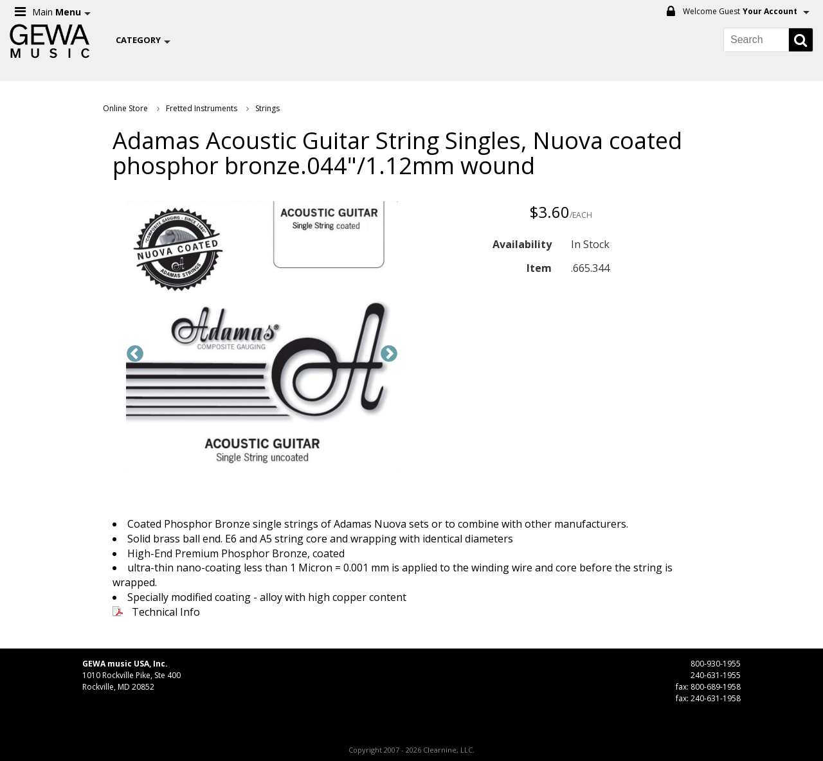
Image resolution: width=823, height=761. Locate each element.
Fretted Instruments (201, 108)
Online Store (125, 108)
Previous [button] (135, 354)
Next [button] (389, 354)
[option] (262, 338)
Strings (267, 108)
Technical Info (166, 612)
